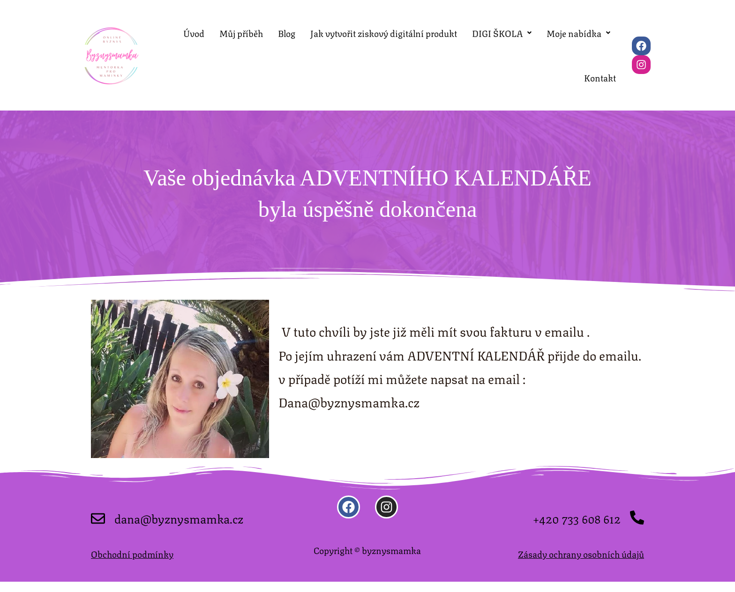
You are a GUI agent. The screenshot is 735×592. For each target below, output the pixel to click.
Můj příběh (241, 32)
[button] (501, 32)
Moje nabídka (578, 32)
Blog (286, 32)
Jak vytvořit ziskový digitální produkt (383, 32)
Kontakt (600, 88)
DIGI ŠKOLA (502, 32)
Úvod (193, 32)
